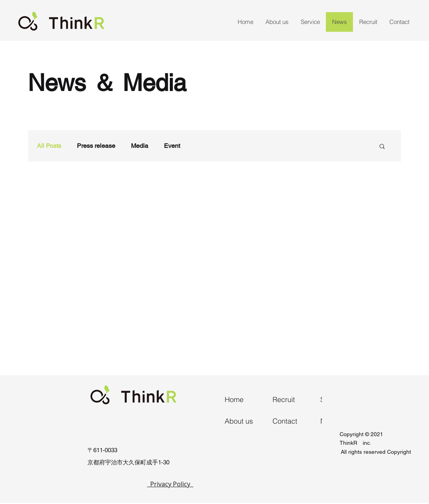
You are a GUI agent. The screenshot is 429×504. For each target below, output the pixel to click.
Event (172, 145)
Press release (96, 145)
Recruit (284, 399)
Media (139, 145)
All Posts (49, 145)
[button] (382, 147)
